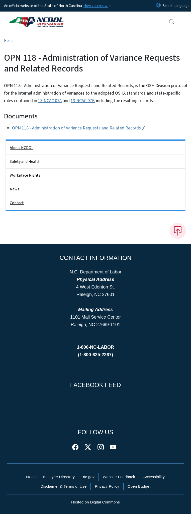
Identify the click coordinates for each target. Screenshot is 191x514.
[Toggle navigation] (184, 22)
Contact (17, 203)
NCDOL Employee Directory (50, 477)
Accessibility (154, 477)
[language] (176, 6)
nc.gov (88, 477)
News (14, 189)
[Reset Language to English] (158, 6)
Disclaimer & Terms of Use (64, 486)
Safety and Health (25, 161)
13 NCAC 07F (82, 101)
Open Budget (139, 486)
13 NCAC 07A (50, 101)
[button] (168, 22)
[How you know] (97, 6)
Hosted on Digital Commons (95, 502)
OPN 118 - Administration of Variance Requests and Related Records (79, 128)
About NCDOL (21, 148)
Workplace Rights (25, 175)
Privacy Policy (107, 486)
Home (9, 40)
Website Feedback (119, 477)
